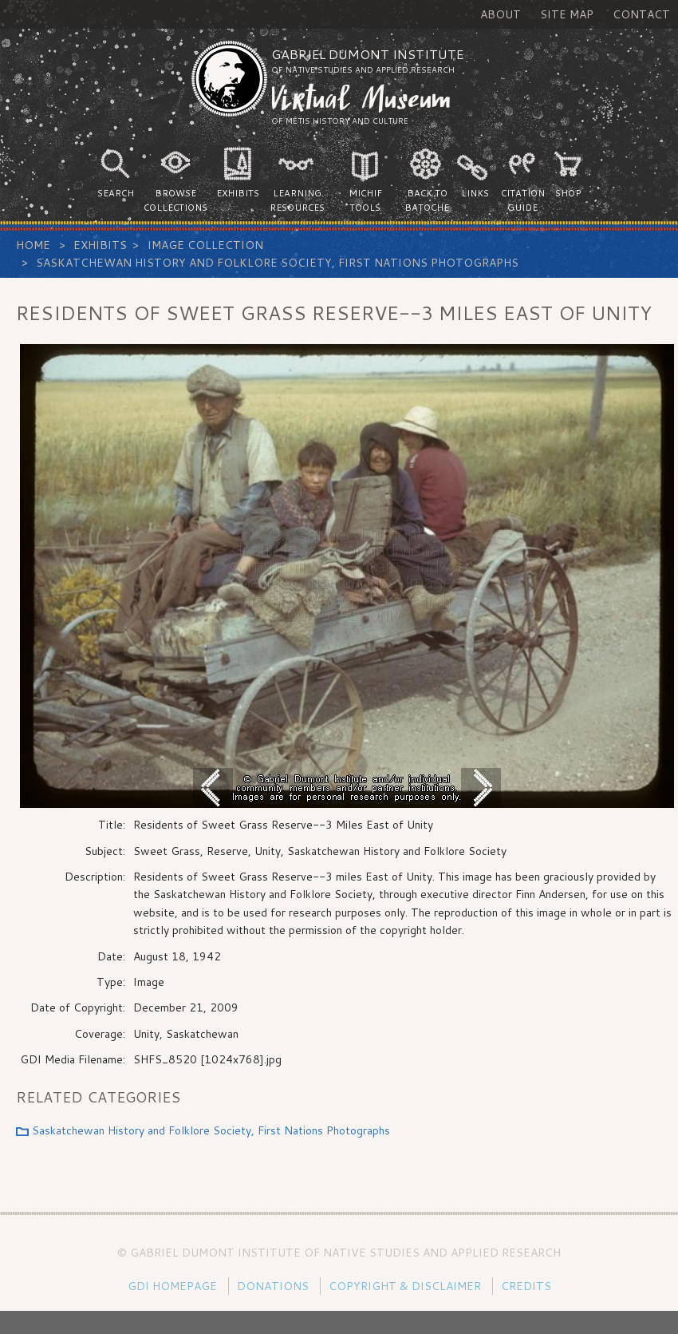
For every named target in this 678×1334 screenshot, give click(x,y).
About (500, 14)
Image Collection (205, 245)
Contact (641, 14)
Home (33, 245)
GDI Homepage (172, 1286)
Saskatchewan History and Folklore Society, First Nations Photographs (277, 263)
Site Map (566, 14)
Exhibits (100, 245)
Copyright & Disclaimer (405, 1286)
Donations (273, 1286)
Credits (526, 1286)
